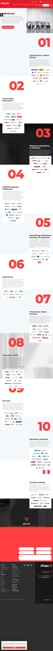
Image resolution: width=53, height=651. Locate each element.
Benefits (13, 619)
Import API (3, 631)
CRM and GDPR (15, 621)
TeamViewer (35, 1)
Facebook (43, 1)
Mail (1, 623)
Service (2, 626)
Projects (2, 624)
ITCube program (15, 615)
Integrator (3, 630)
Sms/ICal (2, 635)
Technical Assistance (16, 623)
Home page (3, 613)
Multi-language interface (5, 637)
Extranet (2, 632)
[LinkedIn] (31, 613)
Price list (13, 625)
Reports (2, 628)
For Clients (27, 4)
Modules (20, 4)
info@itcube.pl (46, 624)
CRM (18, 4)
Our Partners (14, 630)
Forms (2, 627)
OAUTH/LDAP (3, 636)
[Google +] (28, 613)
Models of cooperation (16, 628)
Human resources (4, 616)
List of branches (6, 27)
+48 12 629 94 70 (46, 623)
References (36, 4)
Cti (1, 633)
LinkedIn (49, 1)
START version (3, 639)
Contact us (3, 617)
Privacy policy (15, 638)
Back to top (47, 647)
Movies (24, 4)
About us (14, 4)
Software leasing (15, 622)
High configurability (16, 618)
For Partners (32, 4)
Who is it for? (14, 617)
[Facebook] (25, 613)
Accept (14, 647)
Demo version (46, 5)
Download (40, 4)
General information (5, 615)
